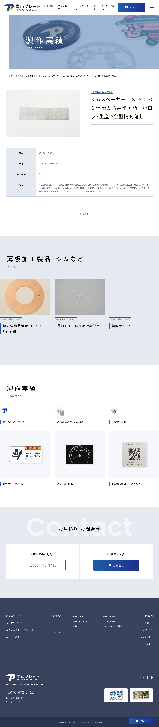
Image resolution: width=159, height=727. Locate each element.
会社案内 (148, 616)
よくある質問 (147, 637)
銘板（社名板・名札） (81, 616)
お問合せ (148, 644)
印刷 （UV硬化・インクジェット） (20, 630)
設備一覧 (56, 632)
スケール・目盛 (109, 621)
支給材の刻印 (78, 626)
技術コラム (148, 630)
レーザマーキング (83, 7)
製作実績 (48, 5)
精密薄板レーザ (64, 7)
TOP (11, 75)
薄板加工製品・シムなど (82, 621)
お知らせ (149, 623)
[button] (152, 7)
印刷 (95, 7)
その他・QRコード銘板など (113, 626)
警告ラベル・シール (110, 616)
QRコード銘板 (108, 7)
